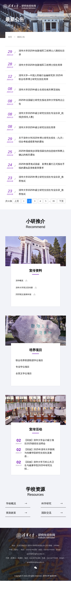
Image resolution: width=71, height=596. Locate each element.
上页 (16, 212)
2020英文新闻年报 (25, 307)
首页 (10, 37)
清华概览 (20, 292)
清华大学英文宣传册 (26, 299)
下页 (61, 212)
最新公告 (22, 37)
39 (53, 212)
